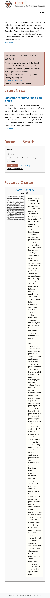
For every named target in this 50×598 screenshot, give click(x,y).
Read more (9, 129)
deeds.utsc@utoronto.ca (16, 80)
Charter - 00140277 (25, 189)
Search (13, 166)
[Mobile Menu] (43, 13)
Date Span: (11, 161)
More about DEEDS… (12, 42)
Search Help (25, 165)
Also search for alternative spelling (23, 158)
